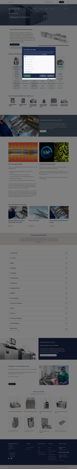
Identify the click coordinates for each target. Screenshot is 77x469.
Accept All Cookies (50, 75)
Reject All (43, 75)
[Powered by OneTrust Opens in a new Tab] (51, 79)
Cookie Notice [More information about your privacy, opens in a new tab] (44, 54)
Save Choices (27, 75)
